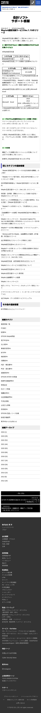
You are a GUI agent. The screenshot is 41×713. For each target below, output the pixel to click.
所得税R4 (4, 409)
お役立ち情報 (5, 405)
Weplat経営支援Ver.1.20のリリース (13, 269)
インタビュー (6, 560)
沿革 (3, 546)
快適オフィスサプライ (9, 681)
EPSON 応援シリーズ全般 (10, 413)
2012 (2, 481)
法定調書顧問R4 (6, 397)
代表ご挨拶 (5, 544)
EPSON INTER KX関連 (9, 377)
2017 (2, 460)
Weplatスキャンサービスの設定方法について (16, 265)
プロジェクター (7, 590)
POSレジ (5, 599)
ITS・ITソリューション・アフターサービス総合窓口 (19, 631)
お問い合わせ (20, 703)
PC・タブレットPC (8, 585)
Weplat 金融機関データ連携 (10, 277)
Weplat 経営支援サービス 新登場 (12, 273)
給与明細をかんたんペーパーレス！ (13, 309)
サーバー (5, 580)
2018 (2, 456)
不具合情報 (5, 401)
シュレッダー (6, 592)
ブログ (4, 530)
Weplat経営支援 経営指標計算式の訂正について (18, 261)
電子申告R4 (5, 340)
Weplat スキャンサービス (9, 281)
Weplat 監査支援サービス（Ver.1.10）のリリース (18, 189)
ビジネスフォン (7, 597)
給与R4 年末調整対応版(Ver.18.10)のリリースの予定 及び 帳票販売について (20, 500)
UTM (3, 577)
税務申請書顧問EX (7, 381)
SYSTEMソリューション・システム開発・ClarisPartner (20, 641)
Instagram (6, 669)
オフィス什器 (6, 602)
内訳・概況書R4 (6, 365)
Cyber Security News (9, 658)
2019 (2, 452)
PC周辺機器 (6, 587)
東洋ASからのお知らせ (9, 421)
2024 (2, 432)
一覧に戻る (20, 493)
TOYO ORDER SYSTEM (10, 678)
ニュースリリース (8, 527)
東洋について (6, 558)
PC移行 (3, 328)
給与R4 (3, 352)
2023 (2, 436)
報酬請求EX (5, 393)
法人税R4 (4, 344)
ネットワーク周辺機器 (9, 582)
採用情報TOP (6, 555)
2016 (2, 464)
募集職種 (5, 565)
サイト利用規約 (32, 700)
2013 (2, 477)
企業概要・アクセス (8, 539)
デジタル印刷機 (7, 575)
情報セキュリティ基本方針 (15, 700)
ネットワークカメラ (8, 595)
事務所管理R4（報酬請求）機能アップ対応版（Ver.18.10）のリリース (20, 508)
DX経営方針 (6, 541)
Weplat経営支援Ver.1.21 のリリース (13, 244)
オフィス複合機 (7, 572)
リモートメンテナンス (9, 690)
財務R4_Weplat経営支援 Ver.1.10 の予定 (16, 159)
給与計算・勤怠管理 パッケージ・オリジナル (16, 622)
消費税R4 (4, 360)
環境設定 (4, 385)
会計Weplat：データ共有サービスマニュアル (16, 298)
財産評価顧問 (5, 417)
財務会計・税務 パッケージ (11, 619)
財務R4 (3, 332)
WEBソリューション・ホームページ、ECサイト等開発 (19, 638)
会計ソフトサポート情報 (20, 19)
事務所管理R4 (6, 348)
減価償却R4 (5, 373)
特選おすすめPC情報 (9, 653)
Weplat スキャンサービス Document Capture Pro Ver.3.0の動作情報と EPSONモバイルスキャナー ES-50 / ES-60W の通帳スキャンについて (20, 221)
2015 (2, 468)
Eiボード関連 (5, 389)
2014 (2, 473)
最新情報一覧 (5, 324)
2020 (2, 448)
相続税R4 (4, 356)
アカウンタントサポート (21, 8)
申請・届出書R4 (6, 369)
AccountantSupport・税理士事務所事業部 (15, 643)
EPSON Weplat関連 (8, 336)
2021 (2, 444)
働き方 (4, 563)
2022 (2, 440)
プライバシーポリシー (11, 696)
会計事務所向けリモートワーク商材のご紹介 (16, 240)
